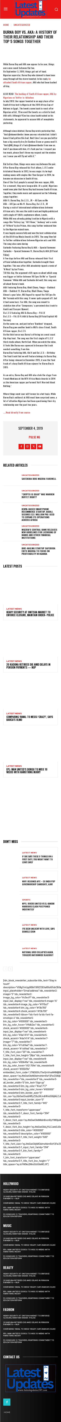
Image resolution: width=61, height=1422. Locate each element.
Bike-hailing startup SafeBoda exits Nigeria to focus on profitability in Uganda (38, 550)
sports (26, 900)
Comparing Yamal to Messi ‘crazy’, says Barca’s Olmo (29, 718)
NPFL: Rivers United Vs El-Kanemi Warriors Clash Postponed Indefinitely (38, 906)
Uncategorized (22, 24)
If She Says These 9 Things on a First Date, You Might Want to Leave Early (37, 859)
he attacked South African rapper (27, 80)
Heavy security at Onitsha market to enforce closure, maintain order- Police (30, 613)
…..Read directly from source (16, 412)
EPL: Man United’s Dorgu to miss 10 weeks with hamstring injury (26, 770)
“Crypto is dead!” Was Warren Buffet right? (38, 496)
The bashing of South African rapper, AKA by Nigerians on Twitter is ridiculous (29, 95)
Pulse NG (34, 437)
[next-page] (10, 969)
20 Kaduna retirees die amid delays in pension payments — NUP (28, 666)
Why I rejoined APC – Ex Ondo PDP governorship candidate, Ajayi (38, 883)
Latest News (14, 609)
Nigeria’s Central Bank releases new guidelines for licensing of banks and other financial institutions (39, 533)
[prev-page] (5, 969)
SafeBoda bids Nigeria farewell (39, 478)
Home (6, 24)
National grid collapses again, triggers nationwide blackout (38, 953)
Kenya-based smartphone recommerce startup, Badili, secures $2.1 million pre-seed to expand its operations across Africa (38, 514)
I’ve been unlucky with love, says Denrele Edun (38, 930)
